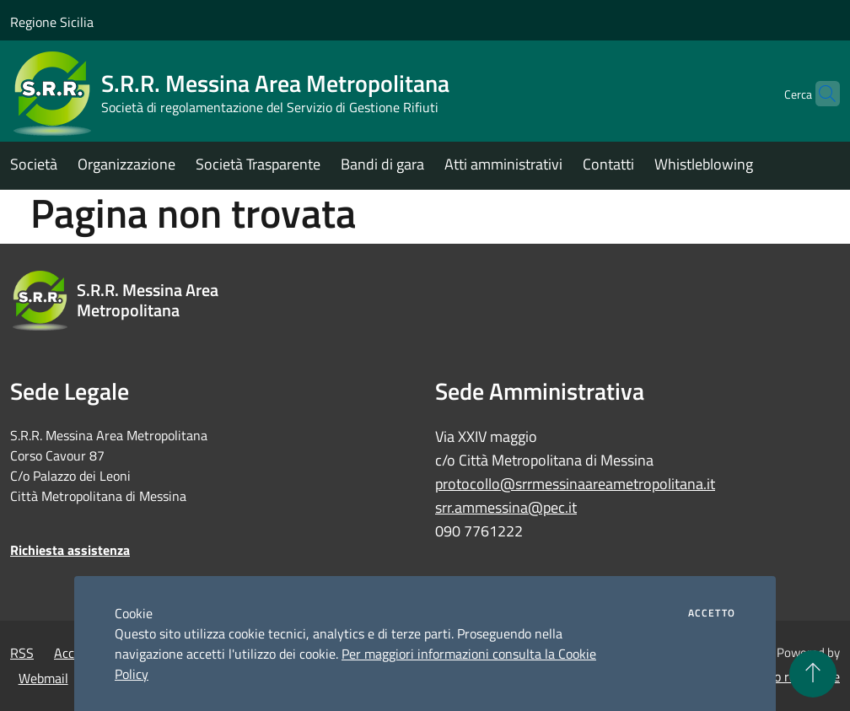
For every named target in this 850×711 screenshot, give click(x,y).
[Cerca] (819, 93)
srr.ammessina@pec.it (506, 507)
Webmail (43, 678)
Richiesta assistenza (70, 550)
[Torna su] (813, 674)
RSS (22, 653)
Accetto (711, 613)
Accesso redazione (787, 676)
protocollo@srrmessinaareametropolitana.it (575, 483)
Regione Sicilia (52, 22)
